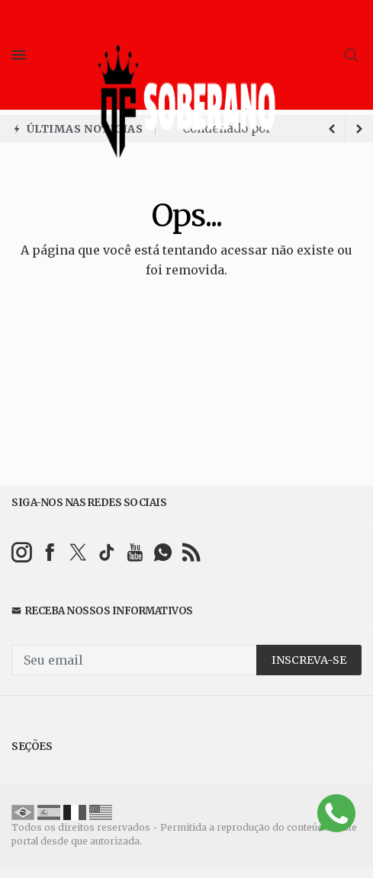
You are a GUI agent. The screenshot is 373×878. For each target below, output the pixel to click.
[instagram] (21, 552)
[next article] (332, 129)
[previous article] (359, 129)
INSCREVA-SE (309, 660)
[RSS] (191, 552)
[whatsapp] (163, 552)
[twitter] (78, 552)
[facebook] (50, 552)
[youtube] (134, 552)
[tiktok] (106, 552)
